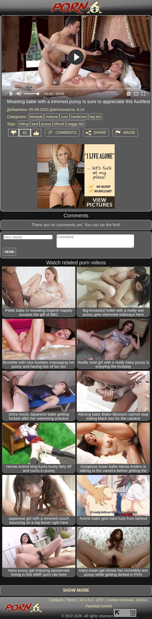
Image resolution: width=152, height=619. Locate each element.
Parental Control (99, 606)
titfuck (59, 124)
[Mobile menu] (5, 7)
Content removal (120, 600)
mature (52, 116)
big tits (95, 116)
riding (24, 124)
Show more (76, 590)
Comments (66, 132)
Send (9, 252)
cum (64, 116)
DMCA (141, 600)
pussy (46, 124)
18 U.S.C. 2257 (91, 600)
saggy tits (75, 124)
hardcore (79, 116)
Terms (71, 600)
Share (100, 132)
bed (34, 124)
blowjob (36, 116)
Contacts (56, 600)
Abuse (129, 132)
